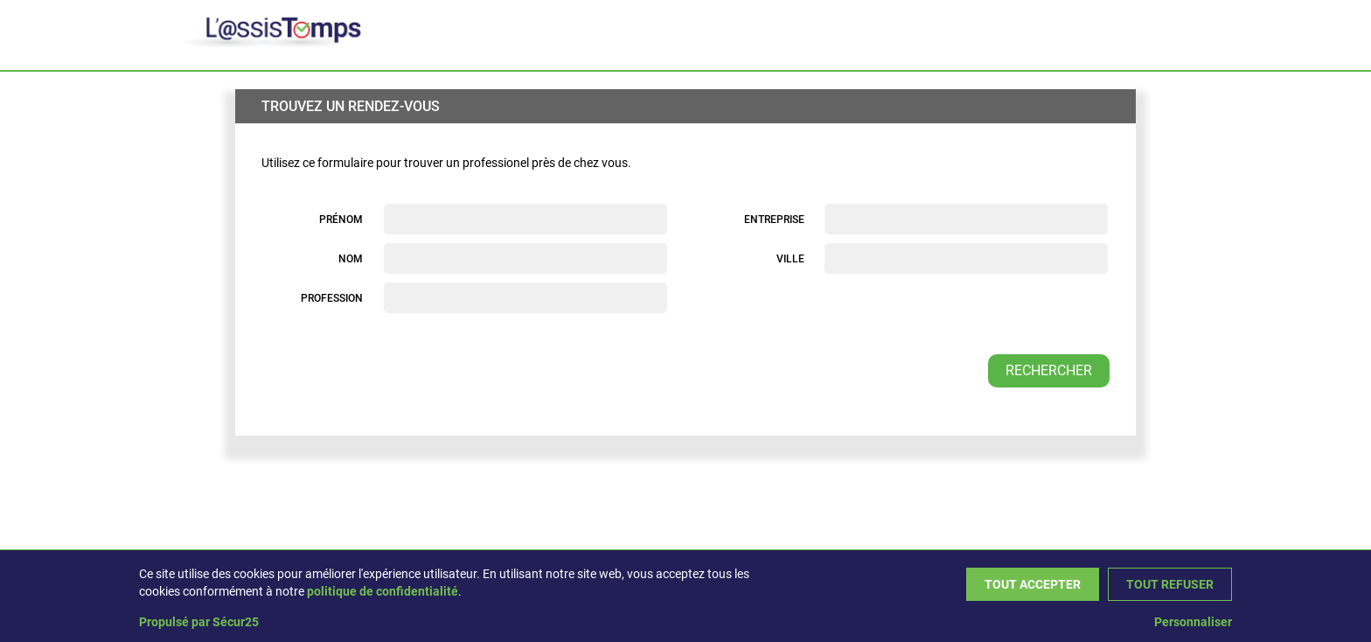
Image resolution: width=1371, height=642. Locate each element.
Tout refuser (1170, 584)
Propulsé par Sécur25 (199, 622)
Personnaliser (1193, 622)
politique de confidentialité (382, 591)
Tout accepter (1033, 584)
